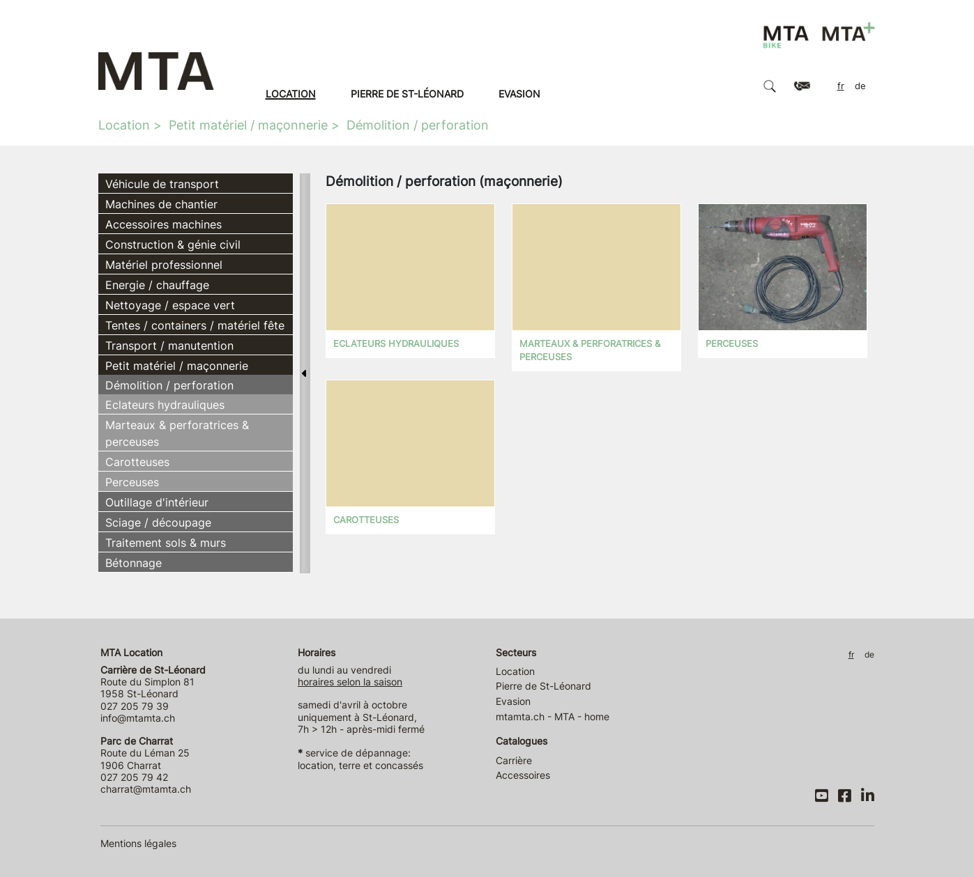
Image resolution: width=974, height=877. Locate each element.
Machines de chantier (161, 204)
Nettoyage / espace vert (170, 305)
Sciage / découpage (158, 522)
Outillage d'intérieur (156, 502)
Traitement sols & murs (165, 543)
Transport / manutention (169, 345)
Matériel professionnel (163, 265)
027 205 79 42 (134, 777)
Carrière (514, 760)
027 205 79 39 (134, 706)
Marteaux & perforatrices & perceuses (177, 433)
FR (840, 86)
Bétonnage (133, 563)
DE (860, 86)
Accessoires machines (163, 224)
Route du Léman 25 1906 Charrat (145, 753)
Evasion (519, 94)
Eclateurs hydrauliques (165, 405)
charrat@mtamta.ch (145, 789)
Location (291, 94)
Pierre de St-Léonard (407, 94)
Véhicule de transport (162, 184)
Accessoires (523, 775)
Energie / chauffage (157, 285)
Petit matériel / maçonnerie (248, 125)
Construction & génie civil (173, 244)
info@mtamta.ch (137, 718)
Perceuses (132, 482)
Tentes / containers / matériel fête (194, 325)
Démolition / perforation (418, 125)
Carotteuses (137, 462)
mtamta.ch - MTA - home (552, 716)
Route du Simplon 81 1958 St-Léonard (153, 682)
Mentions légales (138, 843)
